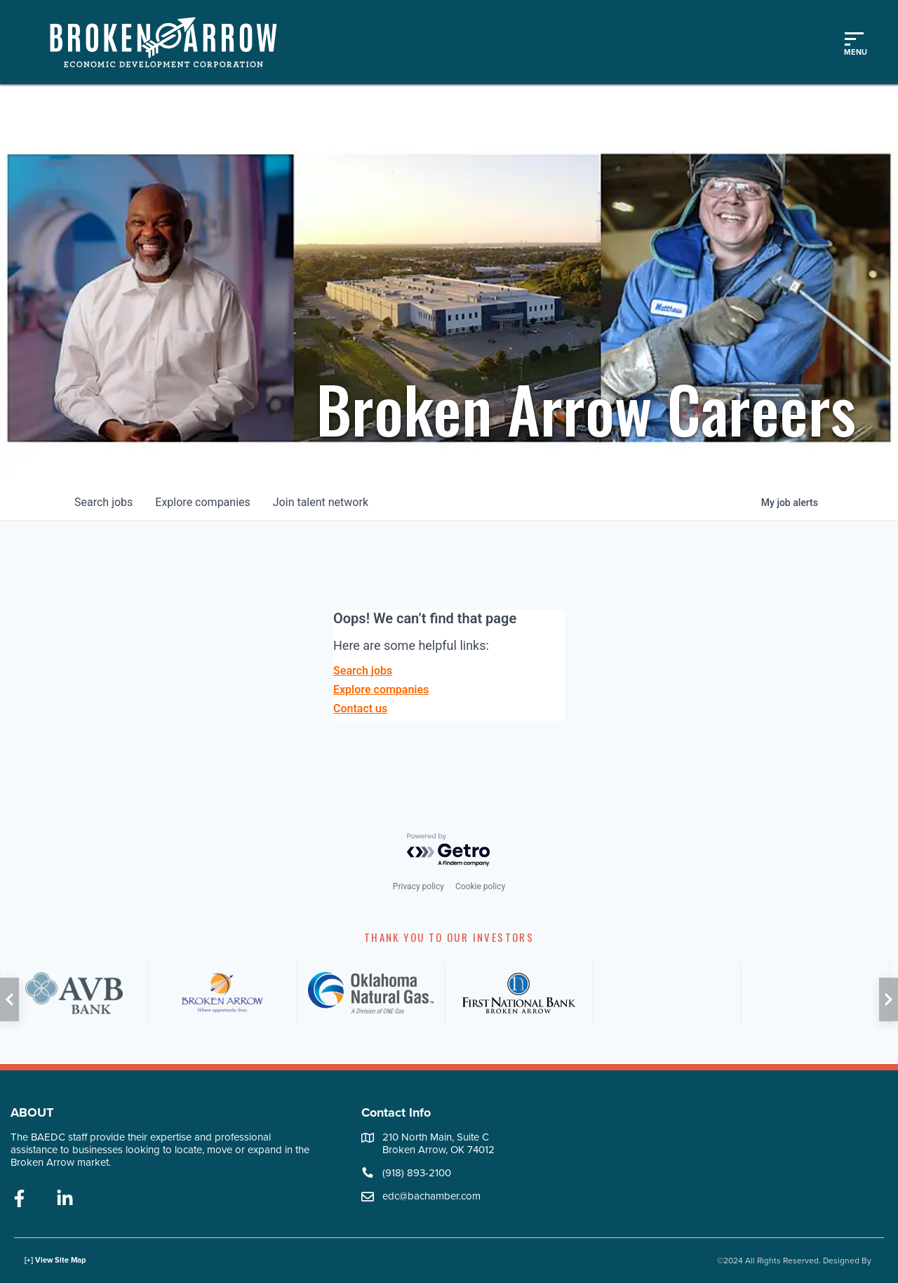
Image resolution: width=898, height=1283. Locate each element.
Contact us (360, 708)
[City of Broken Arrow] (222, 993)
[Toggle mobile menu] (854, 42)
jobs (103, 502)
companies (202, 502)
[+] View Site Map (55, 1260)
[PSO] (815, 993)
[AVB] (74, 993)
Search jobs (362, 670)
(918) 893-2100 (416, 1172)
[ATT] (667, 993)
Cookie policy (480, 886)
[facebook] (19, 1199)
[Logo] (170, 42)
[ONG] (371, 993)
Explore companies (381, 689)
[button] (9, 999)
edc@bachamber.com (431, 1196)
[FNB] (519, 993)
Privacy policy (418, 886)
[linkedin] (65, 1199)
